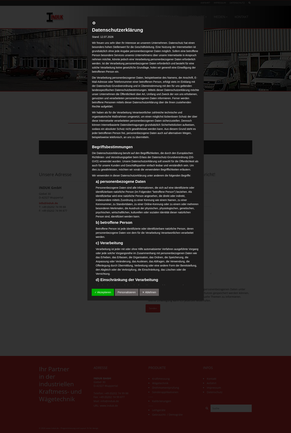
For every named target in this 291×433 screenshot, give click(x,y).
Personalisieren (127, 292)
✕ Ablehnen (149, 292)
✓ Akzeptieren (103, 292)
